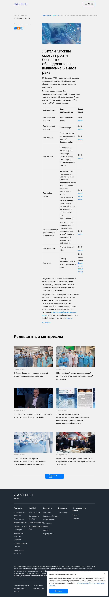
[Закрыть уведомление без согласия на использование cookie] (105, 574)
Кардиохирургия (20, 523)
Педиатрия (18, 530)
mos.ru (69, 318)
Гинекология (19, 519)
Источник (46, 322)
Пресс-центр (62, 513)
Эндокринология (20, 543)
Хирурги (76, 515)
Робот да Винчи (34, 513)
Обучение (47, 513)
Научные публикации (51, 516)
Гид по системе (49, 520)
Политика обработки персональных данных (21, 589)
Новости (46, 530)
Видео (45, 527)
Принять (58, 591)
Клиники (76, 519)
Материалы (47, 523)
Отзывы (17, 547)
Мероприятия (48, 534)
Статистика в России (36, 523)
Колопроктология (20, 526)
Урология (17, 540)
